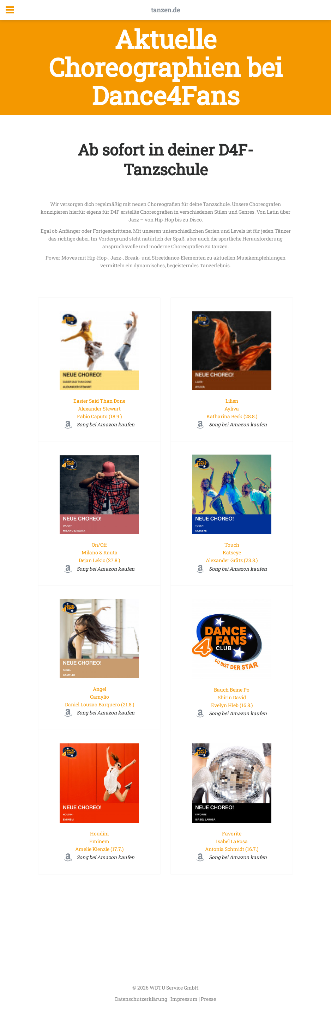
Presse (208, 999)
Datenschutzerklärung (141, 999)
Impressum (184, 999)
